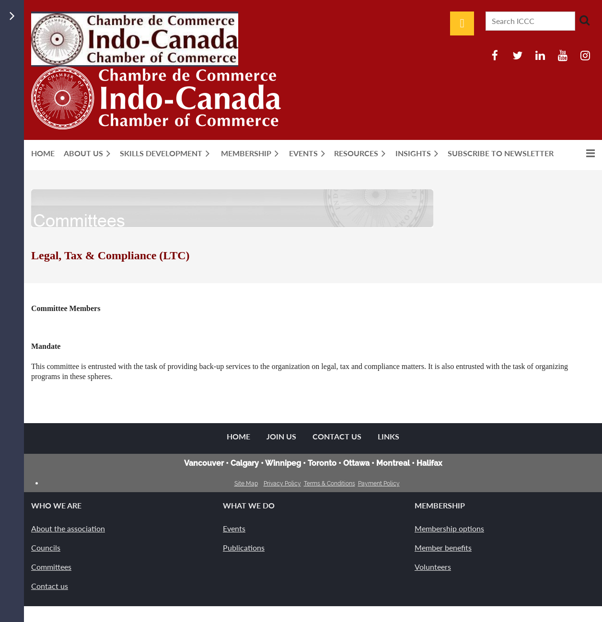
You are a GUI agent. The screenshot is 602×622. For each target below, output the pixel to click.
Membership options (449, 528)
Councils (45, 547)
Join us (281, 436)
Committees (51, 566)
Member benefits (443, 547)
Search (584, 20)
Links (388, 436)
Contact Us (337, 436)
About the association (68, 528)
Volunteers (433, 566)
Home (238, 436)
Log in (462, 23)
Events (234, 528)
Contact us (49, 585)
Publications (244, 547)
